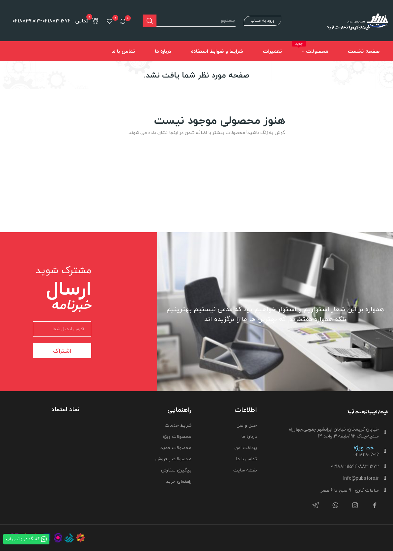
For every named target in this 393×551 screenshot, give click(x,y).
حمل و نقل (247, 425)
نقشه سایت (245, 470)
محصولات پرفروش (173, 458)
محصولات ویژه (177, 436)
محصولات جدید (175, 447)
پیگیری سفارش (176, 470)
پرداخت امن (246, 447)
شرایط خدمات (178, 425)
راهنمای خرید (178, 481)
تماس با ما (246, 458)
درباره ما (249, 436)
